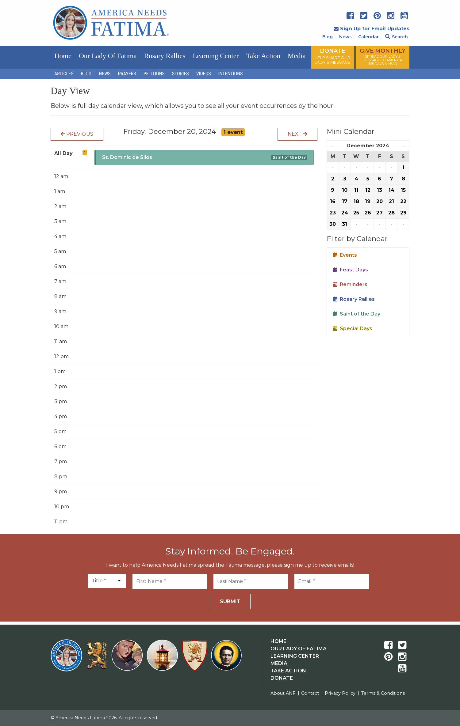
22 (403, 201)
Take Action (263, 56)
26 (368, 213)
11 (356, 190)
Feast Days (350, 270)
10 (344, 190)
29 (403, 213)
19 (367, 201)
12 (367, 190)
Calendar (368, 37)
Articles (63, 74)
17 (344, 201)
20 (379, 201)
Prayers (127, 74)
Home (62, 56)
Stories (180, 74)
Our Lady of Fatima (107, 56)
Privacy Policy (340, 693)
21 (391, 201)
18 (356, 201)
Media (297, 56)
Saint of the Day (289, 157)
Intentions (230, 74)
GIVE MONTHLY (382, 56)
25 (356, 213)
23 (333, 213)
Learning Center (216, 56)
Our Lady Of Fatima (298, 649)
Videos (203, 74)
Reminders (350, 284)
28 (391, 213)
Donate (281, 678)
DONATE (332, 56)
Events (345, 255)
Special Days (352, 328)
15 (403, 190)
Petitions (154, 74)
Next (297, 134)
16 (332, 201)
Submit (230, 601)
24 (344, 213)
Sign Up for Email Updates (371, 29)
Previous (77, 134)
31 (344, 224)
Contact (310, 693)
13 (379, 190)
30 (332, 224)
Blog (327, 37)
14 (391, 190)
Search (396, 37)
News (345, 37)
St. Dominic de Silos (127, 157)
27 (379, 213)
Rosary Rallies (165, 56)
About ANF (282, 693)
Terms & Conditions (383, 693)
